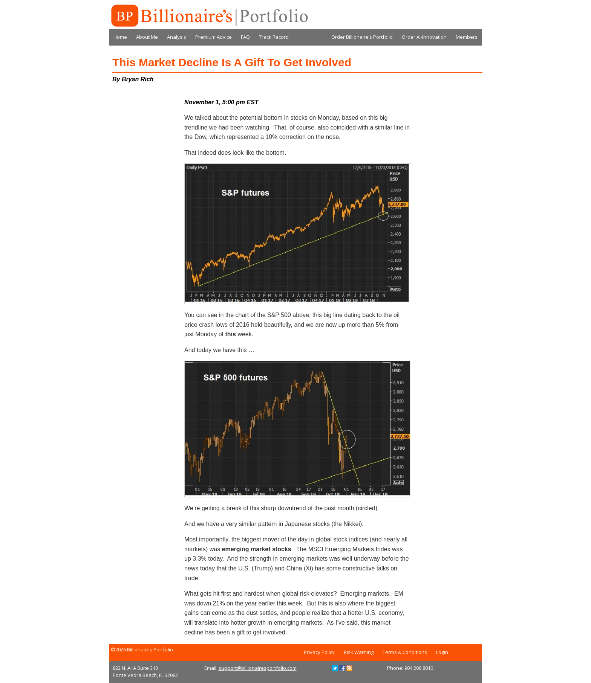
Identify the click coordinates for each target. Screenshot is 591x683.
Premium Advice (213, 37)
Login (442, 652)
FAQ (245, 37)
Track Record (274, 37)
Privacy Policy (319, 652)
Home (120, 37)
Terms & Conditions (405, 652)
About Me (147, 37)
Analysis (176, 37)
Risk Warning (359, 652)
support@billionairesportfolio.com (258, 668)
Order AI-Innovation (424, 37)
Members (467, 37)
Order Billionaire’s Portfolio (362, 37)
